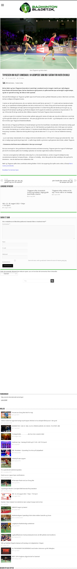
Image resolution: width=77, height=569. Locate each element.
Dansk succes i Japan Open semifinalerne (12, 475)
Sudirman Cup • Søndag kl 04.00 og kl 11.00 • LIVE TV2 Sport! (29, 442)
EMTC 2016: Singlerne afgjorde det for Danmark (26, 556)
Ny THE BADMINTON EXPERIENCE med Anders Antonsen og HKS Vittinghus (33, 548)
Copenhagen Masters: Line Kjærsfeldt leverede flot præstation (19, 488)
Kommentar (6, 224)
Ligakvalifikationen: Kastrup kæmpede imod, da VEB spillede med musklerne (34, 535)
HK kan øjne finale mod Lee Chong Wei (23, 480)
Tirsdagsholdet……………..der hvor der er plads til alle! (28, 434)
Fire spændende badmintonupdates (11, 470)
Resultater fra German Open (10, 170)
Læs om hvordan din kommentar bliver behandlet (43, 271)
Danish (5, 274)
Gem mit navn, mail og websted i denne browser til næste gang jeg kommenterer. (34, 261)
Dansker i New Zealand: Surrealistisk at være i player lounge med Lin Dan (22, 502)
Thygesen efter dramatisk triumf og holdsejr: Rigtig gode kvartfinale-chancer (38, 192)
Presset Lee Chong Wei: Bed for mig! (22, 412)
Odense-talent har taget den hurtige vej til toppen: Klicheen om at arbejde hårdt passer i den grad (29, 420)
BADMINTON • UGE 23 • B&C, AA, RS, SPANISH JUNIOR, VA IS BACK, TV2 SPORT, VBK (36, 426)
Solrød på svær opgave (19, 458)
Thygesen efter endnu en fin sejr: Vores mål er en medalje (62, 191)
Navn (3, 242)
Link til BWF (4, 400)
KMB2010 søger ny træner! (19, 507)
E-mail (4, 248)
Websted (5, 254)
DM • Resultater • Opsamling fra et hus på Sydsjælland (27, 450)
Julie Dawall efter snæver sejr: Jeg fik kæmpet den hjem (62, 181)
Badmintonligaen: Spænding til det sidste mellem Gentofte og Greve (31, 515)
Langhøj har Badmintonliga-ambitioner (23, 523)
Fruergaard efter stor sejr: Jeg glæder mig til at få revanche (14, 181)
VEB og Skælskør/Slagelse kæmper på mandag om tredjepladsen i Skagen (22, 543)
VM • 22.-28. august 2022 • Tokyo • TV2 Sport (25, 494)
